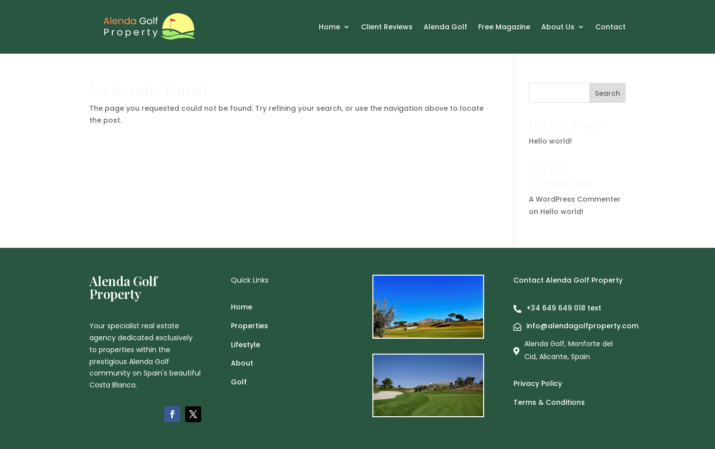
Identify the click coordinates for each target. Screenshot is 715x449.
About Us (557, 27)
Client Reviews (387, 27)
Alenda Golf (445, 27)
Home (329, 27)
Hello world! (550, 141)
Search (607, 93)
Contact (610, 27)
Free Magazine (504, 27)
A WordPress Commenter (575, 199)
